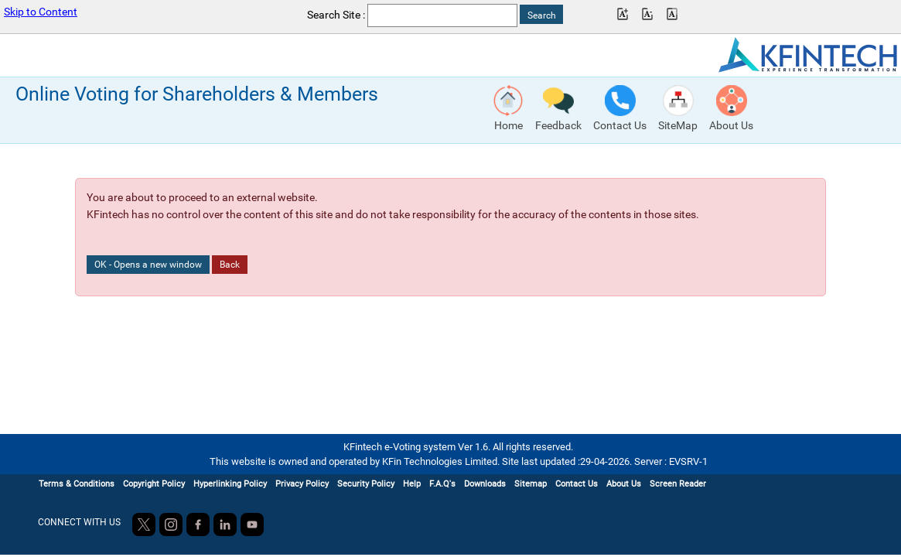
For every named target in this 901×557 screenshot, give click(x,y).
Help (412, 484)
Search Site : (336, 15)
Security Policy (365, 484)
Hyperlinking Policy (230, 484)
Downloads (485, 484)
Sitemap (530, 484)
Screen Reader (678, 484)
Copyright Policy (154, 484)
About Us (623, 484)
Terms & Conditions (76, 484)
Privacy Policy (302, 484)
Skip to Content (40, 12)
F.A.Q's (442, 484)
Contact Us (576, 484)
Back (230, 264)
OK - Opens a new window (148, 264)
